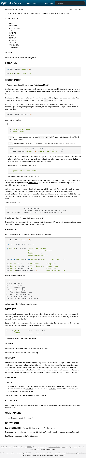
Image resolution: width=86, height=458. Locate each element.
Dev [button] (35, 3)
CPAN (21, 9)
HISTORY (12, 38)
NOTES (11, 35)
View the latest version (63, 13)
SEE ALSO (12, 40)
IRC (24, 455)
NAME (11, 23)
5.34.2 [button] (27, 3)
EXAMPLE (12, 31)
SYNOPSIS (13, 26)
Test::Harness (33, 183)
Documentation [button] (46, 3)
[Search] (70, 3)
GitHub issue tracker (54, 447)
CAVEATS (12, 33)
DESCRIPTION (14, 28)
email (63, 447)
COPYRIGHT (13, 47)
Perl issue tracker (71, 453)
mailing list (82, 453)
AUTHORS (12, 43)
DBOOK (29, 447)
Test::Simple (9, 9)
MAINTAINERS (14, 45)
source (16, 9)
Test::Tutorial (39, 85)
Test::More (40, 224)
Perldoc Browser (12, 3)
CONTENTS (11, 18)
